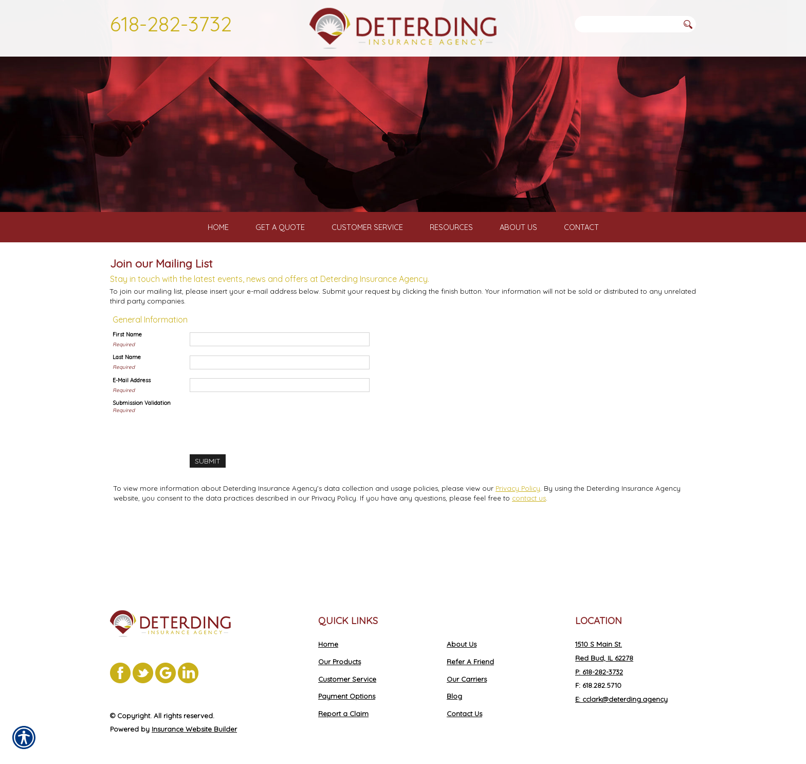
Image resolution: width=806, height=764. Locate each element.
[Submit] (207, 507)
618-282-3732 (171, 24)
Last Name (127, 403)
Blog (454, 685)
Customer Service (347, 668)
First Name (127, 380)
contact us (529, 544)
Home (328, 633)
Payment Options (346, 685)
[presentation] (268, 466)
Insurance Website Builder (194, 718)
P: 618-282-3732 (599, 660)
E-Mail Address (132, 426)
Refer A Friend (470, 651)
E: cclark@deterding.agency (621, 688)
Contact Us (464, 703)
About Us (462, 633)
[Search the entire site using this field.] (626, 24)
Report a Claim (343, 703)
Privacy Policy (518, 534)
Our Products (339, 651)
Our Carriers (467, 668)
